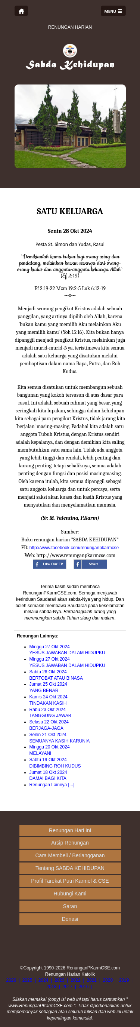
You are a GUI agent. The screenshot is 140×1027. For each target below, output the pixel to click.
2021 (92, 980)
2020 (108, 980)
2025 (27, 980)
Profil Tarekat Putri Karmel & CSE (70, 881)
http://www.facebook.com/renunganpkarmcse (74, 547)
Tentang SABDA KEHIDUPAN (70, 868)
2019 (124, 980)
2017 (68, 986)
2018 (51, 986)
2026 (11, 980)
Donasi (70, 919)
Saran (70, 906)
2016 (84, 986)
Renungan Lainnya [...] (52, 784)
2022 (76, 980)
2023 (60, 980)
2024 (43, 980)
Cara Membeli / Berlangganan (70, 855)
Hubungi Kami (70, 894)
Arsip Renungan (69, 843)
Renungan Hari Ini (70, 830)
